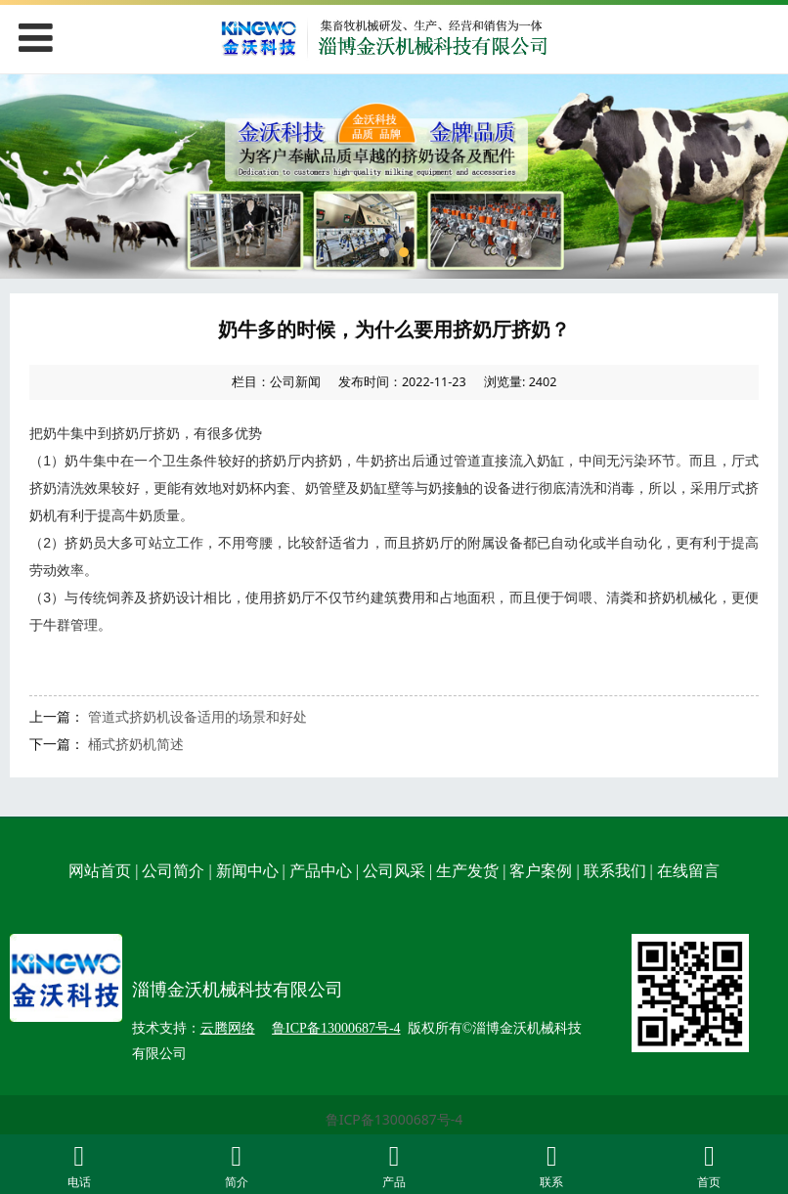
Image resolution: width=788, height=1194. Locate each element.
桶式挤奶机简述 (136, 743)
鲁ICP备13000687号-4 (394, 1119)
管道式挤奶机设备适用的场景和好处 (197, 716)
